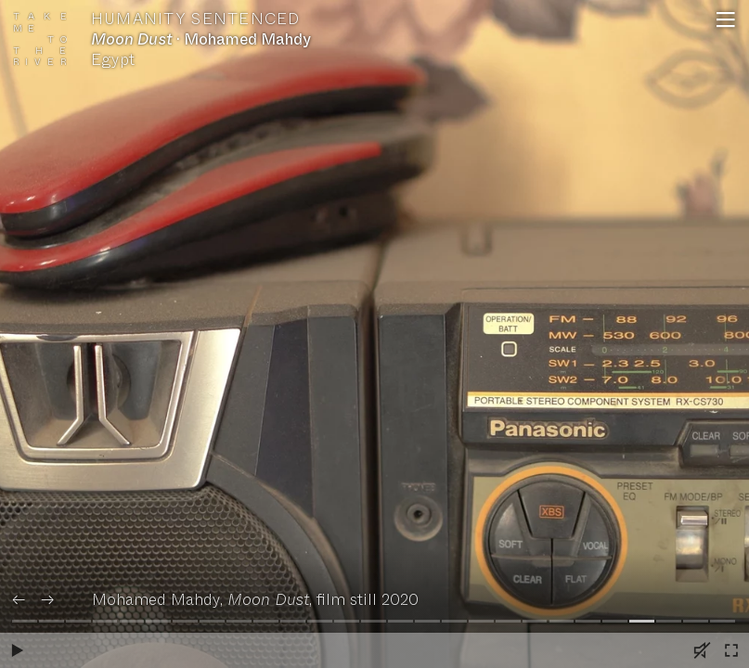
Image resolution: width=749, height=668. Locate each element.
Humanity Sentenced (196, 19)
